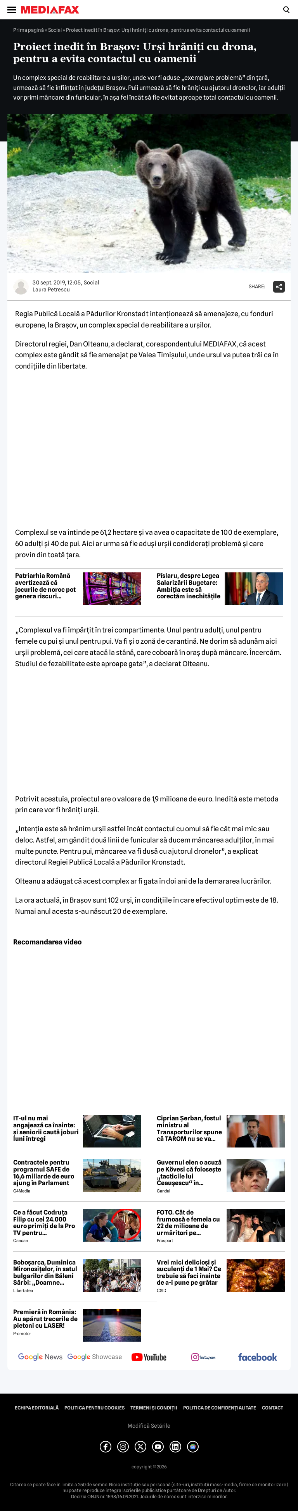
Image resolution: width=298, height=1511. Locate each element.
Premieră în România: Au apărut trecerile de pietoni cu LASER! (45, 1319)
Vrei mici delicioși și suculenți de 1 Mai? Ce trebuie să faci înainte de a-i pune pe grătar (189, 1272)
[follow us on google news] (40, 1358)
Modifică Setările (149, 1426)
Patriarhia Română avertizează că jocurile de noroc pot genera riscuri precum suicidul (45, 586)
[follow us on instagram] (203, 1358)
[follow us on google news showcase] (95, 1358)
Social (55, 30)
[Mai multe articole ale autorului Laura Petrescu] (21, 287)
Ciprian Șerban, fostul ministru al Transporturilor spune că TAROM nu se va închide (189, 1128)
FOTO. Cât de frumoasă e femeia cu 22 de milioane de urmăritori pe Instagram (188, 1222)
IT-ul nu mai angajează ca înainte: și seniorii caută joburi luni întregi (46, 1128)
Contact (272, 1408)
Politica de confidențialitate (219, 1408)
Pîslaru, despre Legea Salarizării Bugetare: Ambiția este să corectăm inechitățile (188, 586)
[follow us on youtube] (149, 1358)
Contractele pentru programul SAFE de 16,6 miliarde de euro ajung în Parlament (43, 1172)
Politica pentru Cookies (94, 1408)
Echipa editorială (37, 1408)
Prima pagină (28, 30)
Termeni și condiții (153, 1408)
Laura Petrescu (51, 289)
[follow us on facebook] (257, 1357)
